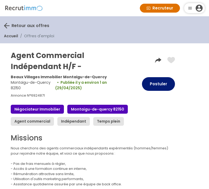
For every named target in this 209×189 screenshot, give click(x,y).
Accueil (11, 36)
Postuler (158, 84)
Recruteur (160, 8)
